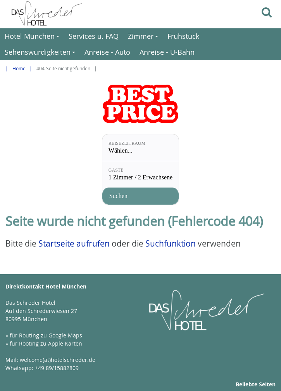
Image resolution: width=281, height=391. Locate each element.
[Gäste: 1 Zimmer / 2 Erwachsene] (140, 174)
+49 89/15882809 (57, 368)
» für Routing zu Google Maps (43, 335)
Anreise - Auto (107, 52)
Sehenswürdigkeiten (41, 53)
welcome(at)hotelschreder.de (57, 359)
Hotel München (33, 37)
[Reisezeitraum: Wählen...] (140, 147)
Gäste (116, 170)
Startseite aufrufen (74, 243)
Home (19, 68)
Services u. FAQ (94, 36)
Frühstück (183, 36)
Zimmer (144, 37)
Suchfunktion (170, 243)
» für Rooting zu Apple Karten (43, 343)
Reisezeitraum (127, 143)
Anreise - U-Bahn (167, 52)
